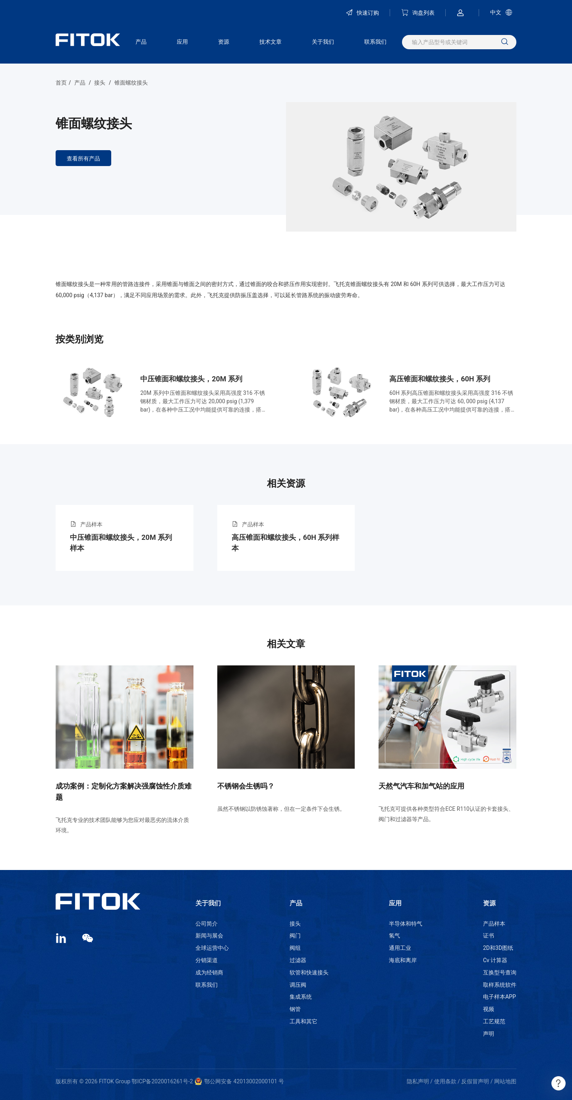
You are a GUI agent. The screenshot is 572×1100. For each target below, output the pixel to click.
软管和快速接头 (309, 972)
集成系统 (301, 997)
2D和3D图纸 (498, 948)
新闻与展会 (209, 935)
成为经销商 (209, 972)
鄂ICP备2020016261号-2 (162, 1081)
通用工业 (400, 948)
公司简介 (206, 923)
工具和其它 (303, 1021)
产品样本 (494, 923)
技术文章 (270, 42)
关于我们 (323, 42)
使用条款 (445, 1081)
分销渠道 (206, 960)
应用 (182, 42)
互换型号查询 (499, 972)
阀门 (295, 935)
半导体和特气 (405, 923)
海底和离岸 (403, 960)
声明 (488, 1033)
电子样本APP (499, 997)
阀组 (295, 948)
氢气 (394, 935)
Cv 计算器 (495, 960)
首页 (61, 82)
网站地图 (505, 1081)
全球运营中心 (212, 948)
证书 (488, 935)
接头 (99, 82)
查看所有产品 (83, 158)
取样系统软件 (499, 985)
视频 (488, 1009)
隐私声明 (418, 1081)
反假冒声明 (475, 1081)
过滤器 (298, 960)
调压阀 (298, 985)
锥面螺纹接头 (131, 82)
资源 (223, 42)
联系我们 (375, 42)
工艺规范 (494, 1021)
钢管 (295, 1009)
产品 (141, 42)
